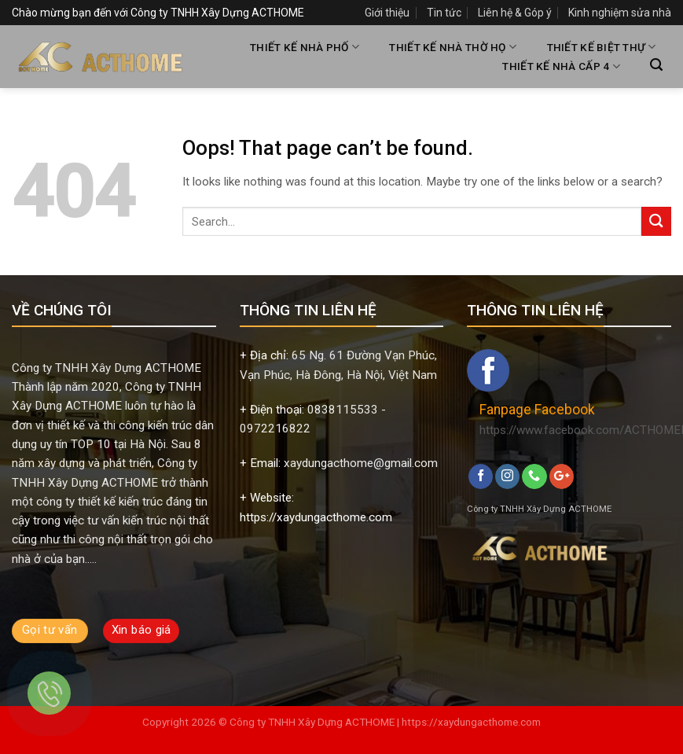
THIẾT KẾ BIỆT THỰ (601, 46)
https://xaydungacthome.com (471, 721)
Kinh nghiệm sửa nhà (619, 12)
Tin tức (444, 12)
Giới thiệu (387, 12)
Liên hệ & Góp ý (515, 12)
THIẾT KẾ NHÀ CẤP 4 (560, 66)
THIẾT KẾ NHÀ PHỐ (304, 46)
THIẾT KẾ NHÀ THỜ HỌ (452, 46)
